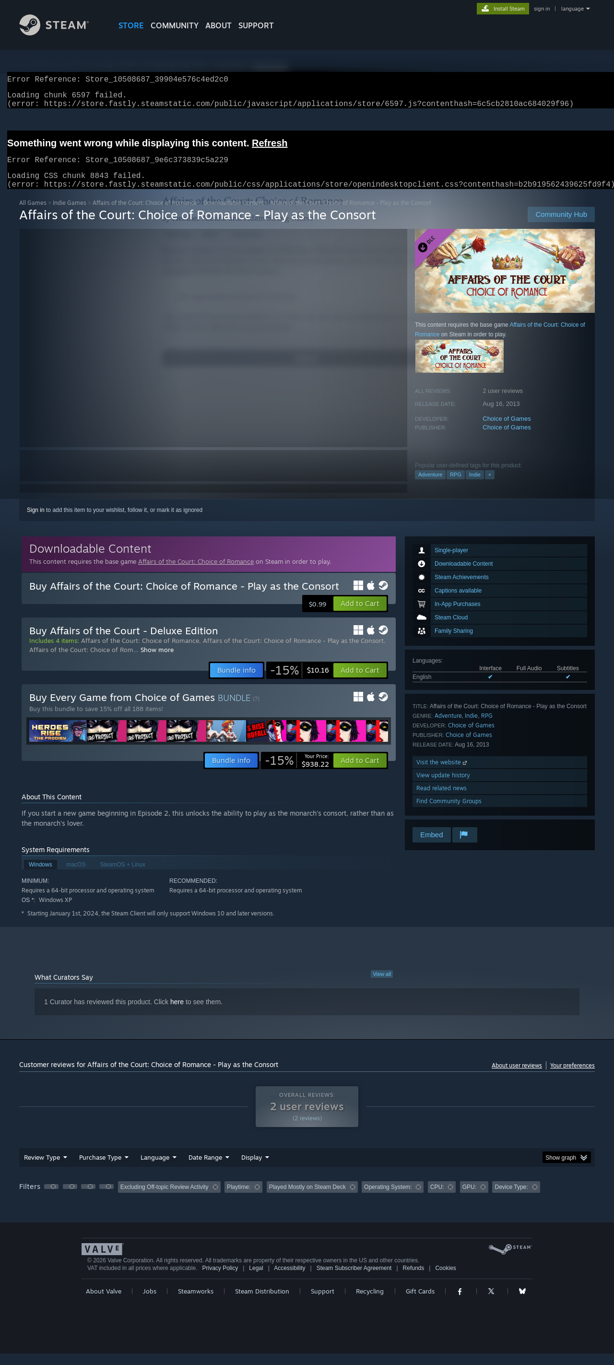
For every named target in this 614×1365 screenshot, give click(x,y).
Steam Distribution (262, 1302)
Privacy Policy (220, 1279)
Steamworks (195, 1302)
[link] (299, 681)
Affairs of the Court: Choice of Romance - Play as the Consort (293, 652)
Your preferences (572, 1076)
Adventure (430, 486)
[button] (360, 615)
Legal (256, 1279)
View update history (443, 786)
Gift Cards (420, 1302)
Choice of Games (507, 430)
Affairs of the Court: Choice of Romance (145, 214)
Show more (157, 661)
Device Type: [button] (511, 1198)
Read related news (441, 799)
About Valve (103, 1302)
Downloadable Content (233, 214)
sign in (542, 8)
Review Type (42, 1169)
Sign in (36, 521)
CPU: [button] (437, 1198)
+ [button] (489, 486)
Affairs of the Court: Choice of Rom (81, 661)
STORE (131, 25)
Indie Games (69, 214)
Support (322, 1302)
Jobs (149, 1302)
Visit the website (442, 773)
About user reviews (517, 1076)
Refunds (414, 1279)
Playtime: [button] (238, 1198)
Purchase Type (100, 1169)
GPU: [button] (469, 1198)
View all (382, 985)
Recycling (370, 1302)
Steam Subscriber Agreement (354, 1279)
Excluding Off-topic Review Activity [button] (164, 1198)
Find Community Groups (449, 812)
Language (155, 1169)
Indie (475, 486)
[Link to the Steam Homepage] (61, 33)
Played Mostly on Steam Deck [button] (307, 1198)
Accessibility (289, 1279)
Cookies (445, 1279)
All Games (33, 214)
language (572, 8)
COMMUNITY (175, 25)
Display (251, 1169)
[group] (307, 1199)
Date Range (205, 1169)
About (218, 25)
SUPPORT (256, 25)
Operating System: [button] (388, 1198)
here (177, 1013)
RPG (455, 486)
